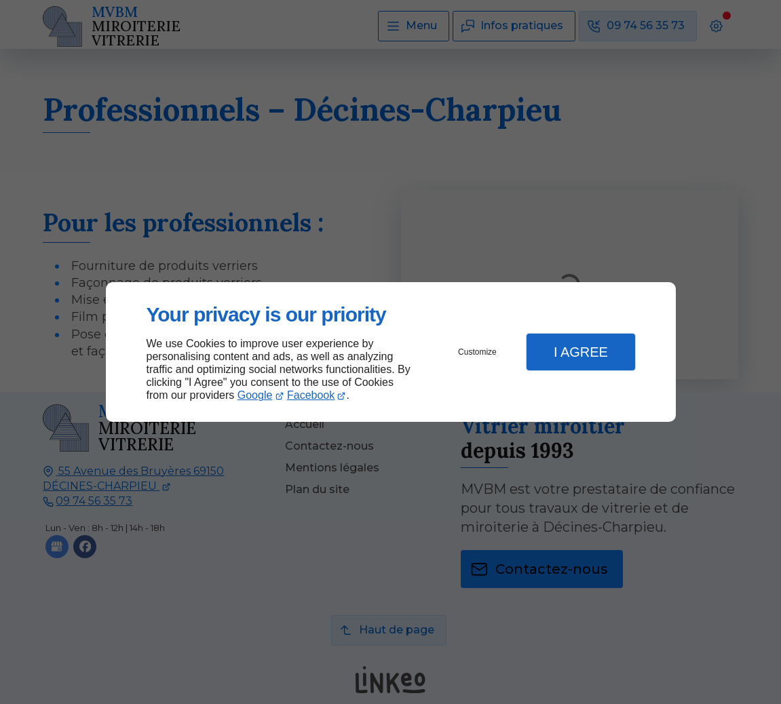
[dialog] (391, 352)
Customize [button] (477, 352)
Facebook (311, 395)
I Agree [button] (581, 352)
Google (255, 395)
